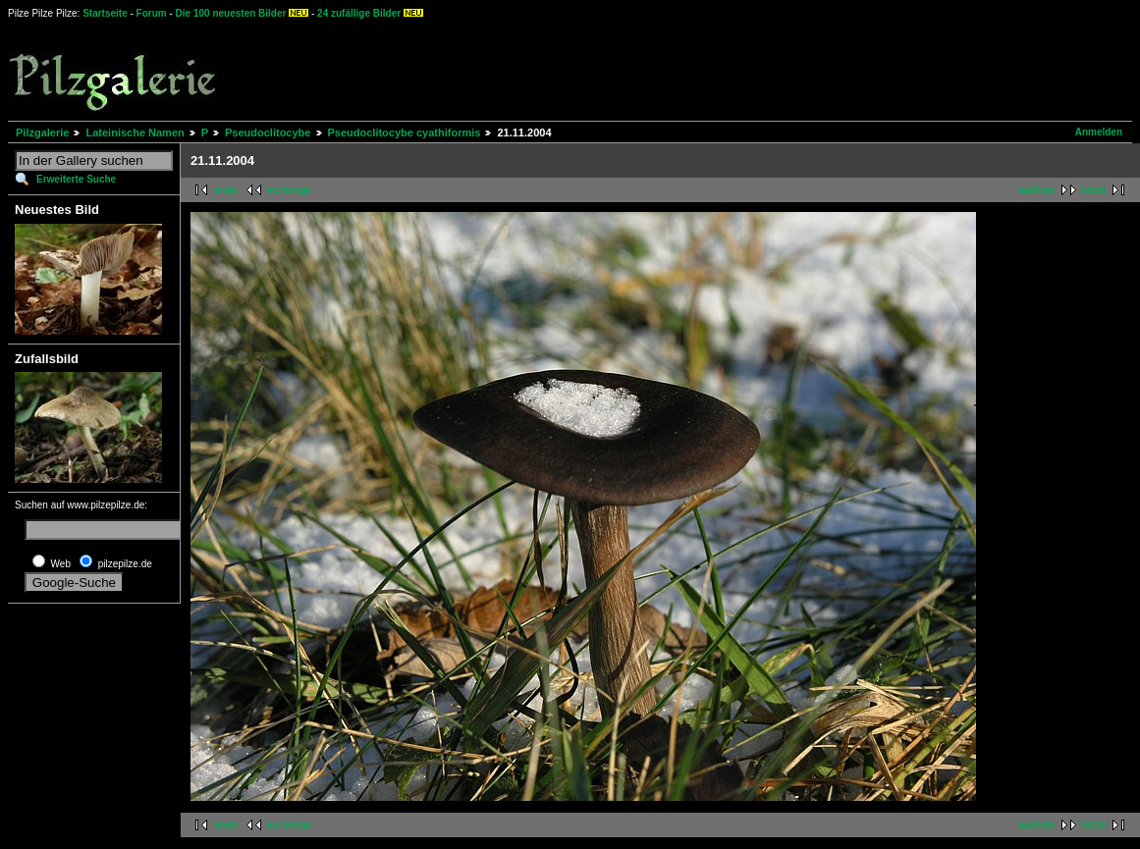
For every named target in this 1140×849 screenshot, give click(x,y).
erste (226, 190)
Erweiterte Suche (76, 179)
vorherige (289, 190)
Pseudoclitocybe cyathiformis (404, 132)
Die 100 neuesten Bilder (231, 13)
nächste (1037, 190)
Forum (151, 13)
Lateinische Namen (134, 132)
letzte (1094, 190)
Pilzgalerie (42, 132)
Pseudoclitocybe (267, 132)
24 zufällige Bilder (359, 13)
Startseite (105, 13)
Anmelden (1098, 132)
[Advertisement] (727, 69)
